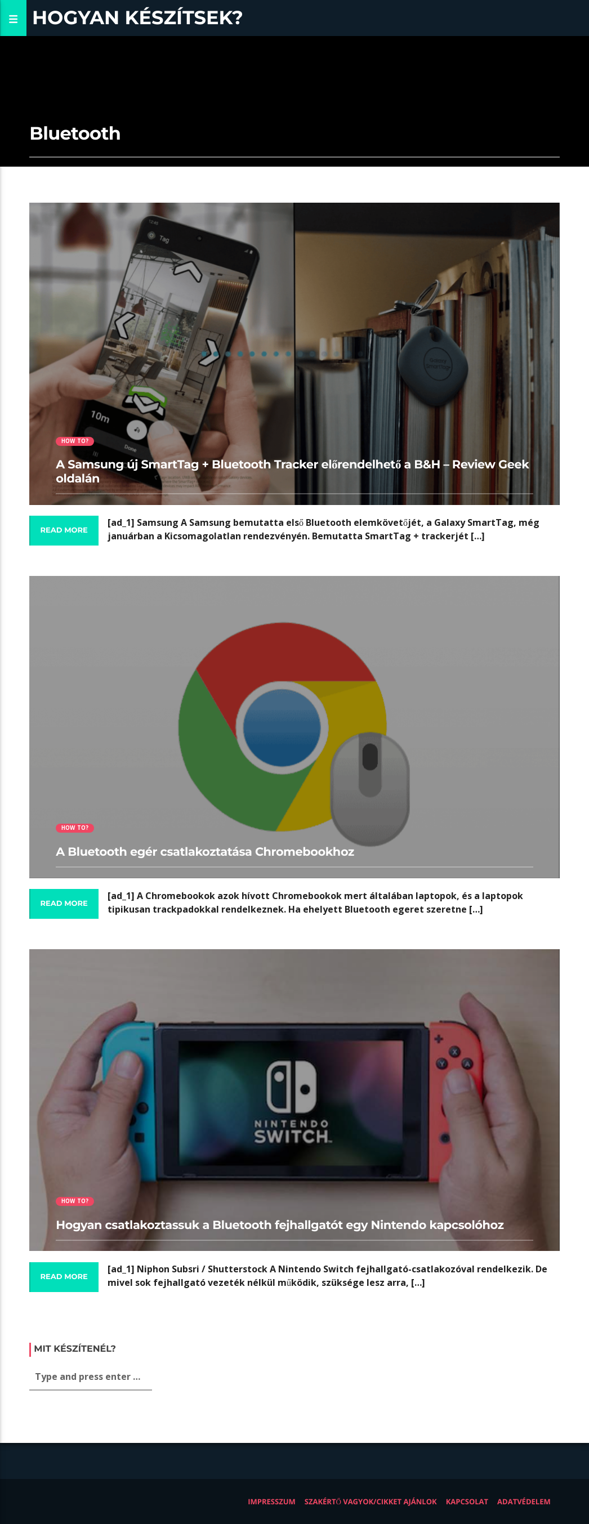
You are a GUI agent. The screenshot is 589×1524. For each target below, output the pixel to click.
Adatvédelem (524, 1501)
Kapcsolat (467, 1501)
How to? (74, 441)
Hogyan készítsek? (137, 17)
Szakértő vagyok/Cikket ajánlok (371, 1501)
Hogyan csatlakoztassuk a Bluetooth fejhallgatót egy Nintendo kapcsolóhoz (279, 1225)
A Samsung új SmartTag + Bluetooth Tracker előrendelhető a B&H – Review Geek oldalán (292, 472)
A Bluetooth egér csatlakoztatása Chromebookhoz (205, 852)
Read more (63, 530)
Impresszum (272, 1501)
